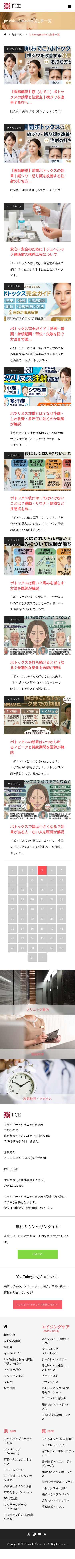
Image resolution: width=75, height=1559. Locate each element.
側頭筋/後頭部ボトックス (56, 1416)
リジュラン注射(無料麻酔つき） (18, 1517)
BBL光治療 (11, 1498)
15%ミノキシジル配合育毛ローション (56, 1390)
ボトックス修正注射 (54, 1488)
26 (32, 909)
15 (42, 889)
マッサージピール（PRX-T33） (15, 1506)
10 (51, 880)
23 (61, 899)
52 (51, 947)
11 (61, 880)
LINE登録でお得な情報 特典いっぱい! (18, 1361)
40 (51, 928)
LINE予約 (37, 1254)
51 (42, 947)
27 (42, 909)
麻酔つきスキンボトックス (56, 1406)
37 (22, 928)
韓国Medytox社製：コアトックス (55, 1367)
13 (22, 889)
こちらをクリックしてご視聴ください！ (37, 1304)
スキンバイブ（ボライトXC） (56, 1340)
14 (32, 889)
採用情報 (9, 1388)
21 (42, 899)
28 (51, 909)
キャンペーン (12, 1353)
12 (12, 889)
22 (51, 899)
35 (61, 918)
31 (22, 918)
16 (51, 889)
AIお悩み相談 (12, 1341)
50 (32, 947)
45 (42, 938)
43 (22, 938)
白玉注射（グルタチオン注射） (18, 1478)
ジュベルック (14, 206)
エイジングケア (56, 1328)
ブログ (8, 1381)
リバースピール (14, 1469)
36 (12, 928)
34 (51, 918)
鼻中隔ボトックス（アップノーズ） (57, 1463)
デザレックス (50, 1381)
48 (12, 947)
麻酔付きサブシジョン (18, 1492)
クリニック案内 (14, 1375)
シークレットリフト (54, 1359)
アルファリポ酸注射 (54, 1398)
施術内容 (9, 1334)
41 (61, 928)
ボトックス (14, 286)
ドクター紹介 (12, 1369)
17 (61, 889)
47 (61, 938)
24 (12, 909)
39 (42, 928)
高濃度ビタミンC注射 (17, 1486)
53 (61, 947)
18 (12, 899)
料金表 (8, 1347)
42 (12, 938)
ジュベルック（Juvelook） (50, 1351)
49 (22, 947)
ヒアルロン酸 (14, 49)
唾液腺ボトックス (53, 1506)
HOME (5, 1326)
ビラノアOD (49, 1375)
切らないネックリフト (56, 1500)
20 (32, 899)
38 (32, 928)
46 (51, 938)
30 (12, 918)
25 (22, 909)
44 (32, 938)
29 (61, 909)
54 (32, 957)
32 (32, 918)
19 (22, 899)
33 (42, 918)
